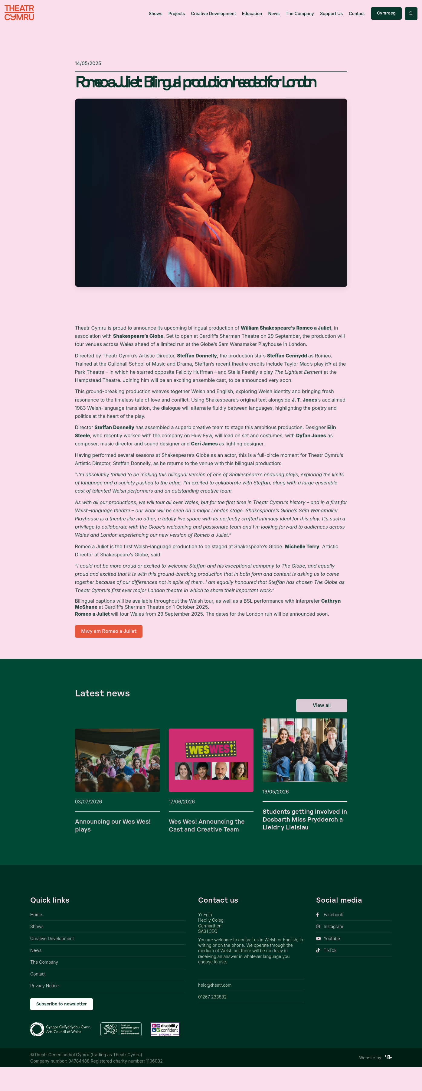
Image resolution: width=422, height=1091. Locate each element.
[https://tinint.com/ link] (388, 1082)
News (274, 13)
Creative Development (213, 13)
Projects (176, 13)
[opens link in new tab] (354, 939)
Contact (357, 13)
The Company (300, 13)
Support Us (331, 13)
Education (252, 13)
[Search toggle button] (411, 13)
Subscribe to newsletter (61, 1028)
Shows (155, 13)
